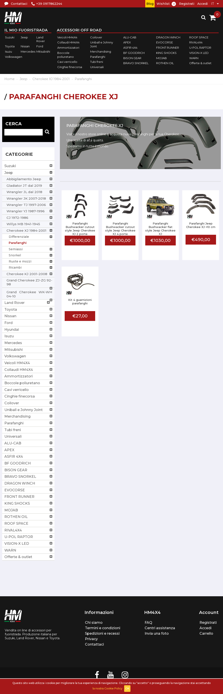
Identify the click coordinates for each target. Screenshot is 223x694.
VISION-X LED (199, 53)
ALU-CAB (129, 37)
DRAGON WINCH (168, 37)
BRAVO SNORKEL (136, 63)
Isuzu (8, 51)
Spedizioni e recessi (102, 633)
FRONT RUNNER (167, 47)
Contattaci (94, 644)
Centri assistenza (160, 628)
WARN (193, 58)
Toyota (10, 46)
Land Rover (40, 39)
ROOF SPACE (198, 37)
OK (127, 688)
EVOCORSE (164, 42)
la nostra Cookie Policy (107, 688)
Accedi (202, 4)
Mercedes (28, 51)
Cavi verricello (67, 61)
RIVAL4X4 (196, 42)
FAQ (148, 622)
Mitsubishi (43, 51)
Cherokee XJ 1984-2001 (51, 79)
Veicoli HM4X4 (67, 37)
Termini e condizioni (102, 628)
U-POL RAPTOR (200, 47)
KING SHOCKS (166, 53)
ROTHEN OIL (165, 63)
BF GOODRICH (134, 53)
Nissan (25, 46)
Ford (39, 46)
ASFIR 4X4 (130, 47)
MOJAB (161, 58)
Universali (97, 67)
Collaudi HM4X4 (68, 42)
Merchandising (100, 51)
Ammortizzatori (68, 47)
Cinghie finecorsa (69, 67)
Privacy (91, 639)
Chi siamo (94, 622)
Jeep (24, 37)
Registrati (186, 4)
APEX (127, 42)
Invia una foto (157, 633)
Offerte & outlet (200, 63)
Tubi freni (96, 61)
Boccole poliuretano (65, 54)
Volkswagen (13, 56)
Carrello (206, 633)
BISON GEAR (132, 58)
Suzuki (9, 37)
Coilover (96, 37)
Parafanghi (97, 56)
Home (9, 79)
